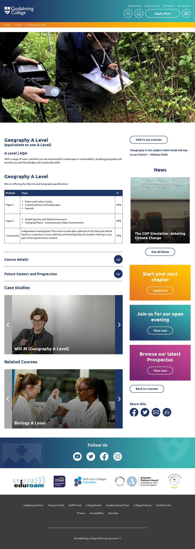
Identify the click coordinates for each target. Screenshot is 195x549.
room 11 (116, 538)
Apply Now (162, 13)
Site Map (113, 513)
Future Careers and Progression (63, 273)
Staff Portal (75, 505)
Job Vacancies (184, 5)
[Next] (119, 324)
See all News (160, 252)
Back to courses (150, 390)
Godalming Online (33, 505)
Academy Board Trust (117, 505)
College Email (93, 505)
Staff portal (168, 5)
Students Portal (152, 5)
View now (160, 331)
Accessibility (97, 513)
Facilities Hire (163, 505)
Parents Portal (134, 5)
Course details (63, 259)
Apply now (160, 291)
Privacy (81, 513)
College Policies (143, 505)
